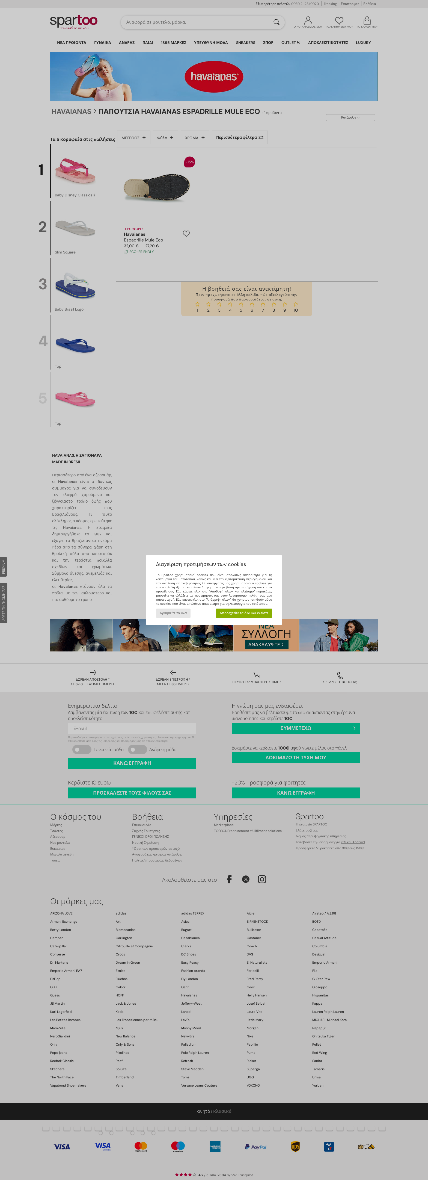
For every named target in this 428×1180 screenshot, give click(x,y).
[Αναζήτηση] (276, 22)
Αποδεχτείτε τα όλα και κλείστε (243, 613)
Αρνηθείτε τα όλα (173, 613)
